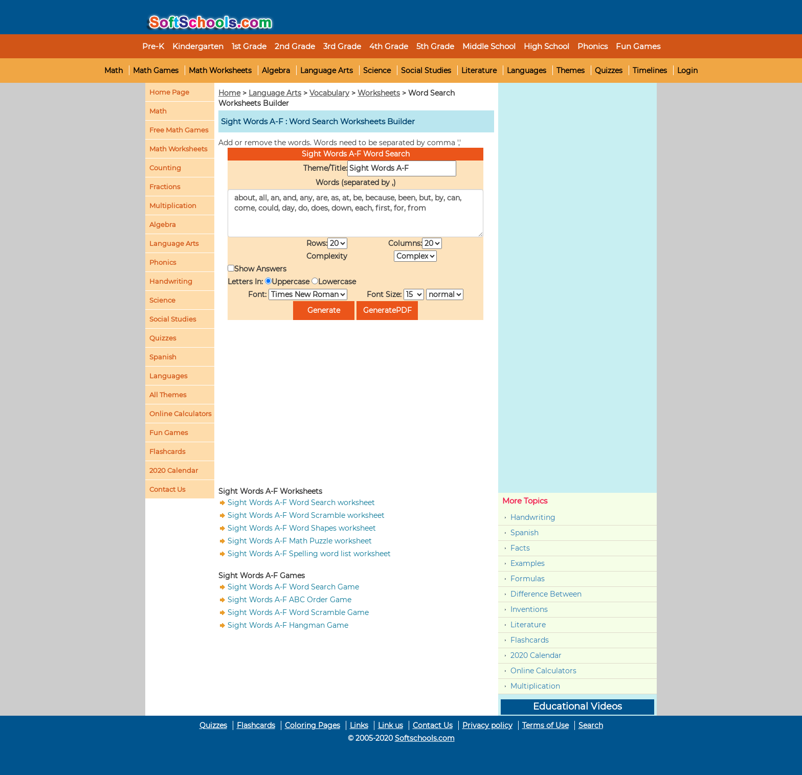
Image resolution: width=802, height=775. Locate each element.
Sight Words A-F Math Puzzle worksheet (300, 540)
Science (377, 70)
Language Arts (326, 70)
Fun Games (638, 46)
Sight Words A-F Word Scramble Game (298, 612)
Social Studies (426, 70)
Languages (526, 70)
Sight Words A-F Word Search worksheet (301, 502)
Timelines (650, 70)
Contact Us (433, 725)
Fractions (164, 187)
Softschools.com (425, 738)
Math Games (156, 70)
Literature (479, 70)
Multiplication (172, 205)
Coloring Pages (312, 725)
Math (113, 70)
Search (590, 725)
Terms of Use (545, 725)
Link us (390, 725)
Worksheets (379, 93)
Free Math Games (178, 130)
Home (229, 93)
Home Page (169, 92)
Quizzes (608, 70)
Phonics (162, 262)
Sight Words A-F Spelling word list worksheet (309, 553)
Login (687, 70)
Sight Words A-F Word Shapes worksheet (302, 528)
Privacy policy (487, 725)
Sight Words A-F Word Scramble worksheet (306, 515)
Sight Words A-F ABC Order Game (289, 599)
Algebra (276, 70)
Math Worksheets (220, 70)
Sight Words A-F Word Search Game (293, 586)
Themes (570, 70)
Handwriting (170, 281)
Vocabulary (329, 93)
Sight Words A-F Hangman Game (288, 625)
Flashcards (529, 640)
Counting (165, 168)
